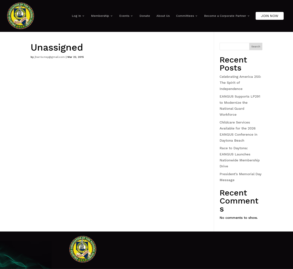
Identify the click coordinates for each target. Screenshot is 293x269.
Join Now (269, 16)
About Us (163, 16)
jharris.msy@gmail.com (50, 56)
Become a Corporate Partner (225, 16)
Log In (76, 16)
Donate (144, 16)
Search (255, 46)
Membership (100, 16)
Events (124, 16)
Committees (185, 16)
